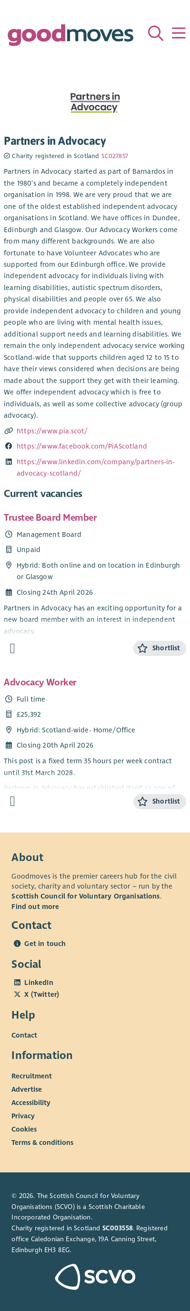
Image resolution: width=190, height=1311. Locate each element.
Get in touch (45, 943)
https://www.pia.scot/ (52, 431)
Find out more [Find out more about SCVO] (35, 906)
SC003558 (117, 1228)
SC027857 (114, 156)
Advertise (26, 1089)
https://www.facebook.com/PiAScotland (82, 446)
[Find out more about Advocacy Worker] (12, 801)
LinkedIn (38, 982)
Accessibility (30, 1102)
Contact (24, 1035)
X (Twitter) (41, 994)
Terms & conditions (42, 1142)
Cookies (24, 1128)
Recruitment (31, 1075)
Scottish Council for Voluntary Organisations (85, 896)
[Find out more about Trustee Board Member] (12, 649)
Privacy (23, 1115)
